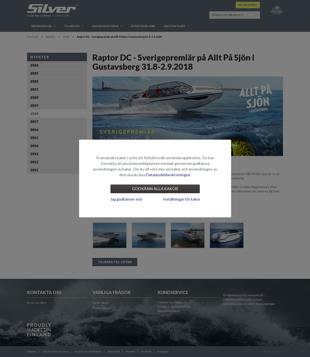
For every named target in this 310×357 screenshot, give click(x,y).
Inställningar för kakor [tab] (181, 199)
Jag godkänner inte (126, 199)
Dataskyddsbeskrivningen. (168, 174)
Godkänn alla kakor (155, 188)
